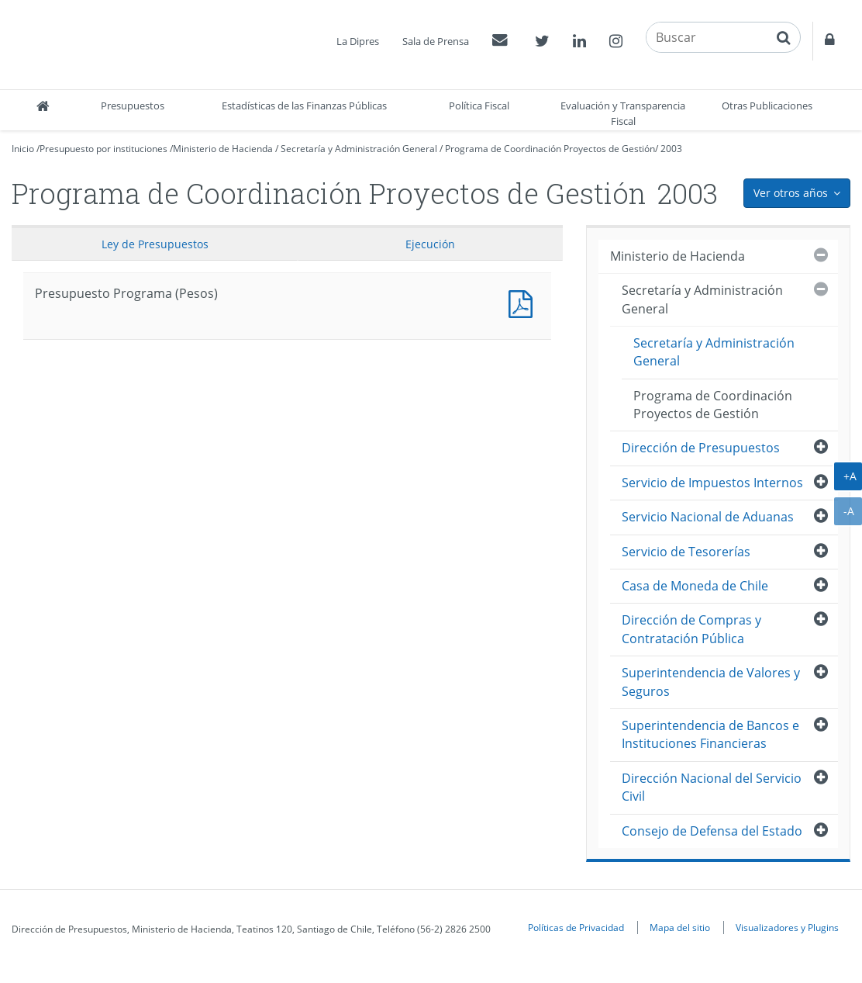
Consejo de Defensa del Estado (712, 830)
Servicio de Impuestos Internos (712, 482)
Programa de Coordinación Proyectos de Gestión (550, 148)
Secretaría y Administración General (359, 148)
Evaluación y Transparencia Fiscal (622, 113)
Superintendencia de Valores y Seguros (711, 681)
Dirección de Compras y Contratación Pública (691, 628)
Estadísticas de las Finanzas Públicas (304, 105)
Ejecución (430, 244)
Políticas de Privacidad (576, 927)
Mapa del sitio (680, 927)
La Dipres (357, 41)
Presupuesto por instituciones (103, 148)
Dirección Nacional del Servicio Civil (712, 787)
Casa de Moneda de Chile (695, 585)
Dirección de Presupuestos (701, 447)
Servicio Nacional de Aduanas (708, 516)
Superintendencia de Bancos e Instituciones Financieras (710, 734)
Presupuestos (132, 105)
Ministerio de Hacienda (223, 148)
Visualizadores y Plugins (787, 927)
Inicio (23, 148)
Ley (155, 244)
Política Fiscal (479, 105)
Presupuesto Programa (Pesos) (524, 302)
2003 (671, 148)
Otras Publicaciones (767, 105)
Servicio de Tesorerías (686, 551)
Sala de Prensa (435, 41)
